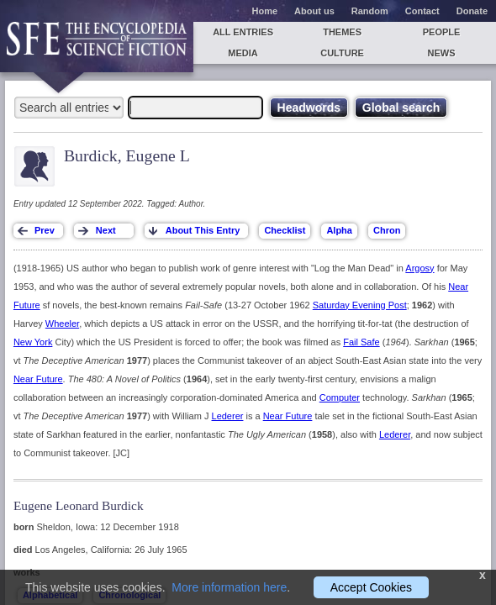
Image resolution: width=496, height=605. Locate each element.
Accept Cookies (371, 587)
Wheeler (62, 323)
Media (242, 53)
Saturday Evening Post (360, 305)
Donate (472, 11)
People (442, 32)
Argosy (419, 268)
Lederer (228, 416)
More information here (229, 587)
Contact (422, 11)
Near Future (38, 379)
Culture (342, 53)
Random (369, 11)
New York (32, 342)
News (442, 53)
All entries (243, 32)
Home (265, 11)
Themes (342, 32)
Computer (339, 397)
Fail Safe (361, 342)
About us (314, 11)
